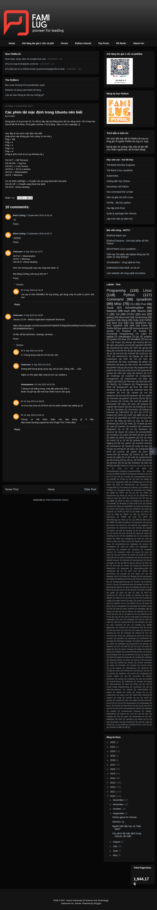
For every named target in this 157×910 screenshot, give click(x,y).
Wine (145, 520)
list (144, 398)
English (110, 381)
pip (122, 367)
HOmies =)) (118, 821)
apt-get (145, 348)
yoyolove (111, 320)
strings (138, 692)
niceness (110, 636)
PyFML (148, 320)
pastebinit (148, 641)
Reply (15, 224)
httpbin (109, 598)
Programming (142, 384)
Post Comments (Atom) (57, 500)
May (115, 855)
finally (111, 579)
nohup (119, 636)
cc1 (138, 536)
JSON (120, 415)
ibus (138, 598)
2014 (113, 778)
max (147, 619)
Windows (111, 390)
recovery (137, 660)
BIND (117, 474)
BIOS (125, 474)
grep (122, 365)
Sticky (126, 348)
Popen (112, 509)
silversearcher (115, 684)
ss (126, 457)
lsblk (129, 614)
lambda (136, 440)
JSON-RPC (144, 495)
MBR (139, 415)
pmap (109, 652)
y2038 (122, 725)
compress (135, 549)
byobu (115, 533)
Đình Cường (19, 215)
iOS (141, 437)
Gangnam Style (123, 490)
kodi (117, 609)
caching (110, 536)
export (125, 435)
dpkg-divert (111, 568)
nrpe (147, 636)
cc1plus (146, 536)
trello (139, 460)
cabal (138, 533)
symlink (129, 698)
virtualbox (135, 339)
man (121, 619)
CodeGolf (129, 376)
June (115, 850)
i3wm (130, 598)
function (137, 582)
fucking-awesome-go (121, 582)
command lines (141, 390)
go (137, 336)
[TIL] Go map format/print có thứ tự (21, 64)
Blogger (97, 903)
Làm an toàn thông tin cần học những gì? (24, 95)
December (118, 800)
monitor (125, 401)
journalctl (133, 606)
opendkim (120, 638)
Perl (141, 418)
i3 (124, 598)
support (110, 698)
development (138, 560)
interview (114, 398)
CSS (109, 356)
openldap (132, 638)
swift (133, 457)
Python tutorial (83, 43)
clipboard (134, 544)
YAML (130, 424)
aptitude (134, 525)
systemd (144, 404)
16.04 (131, 466)
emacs (132, 432)
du (122, 571)
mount (149, 627)
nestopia (127, 633)
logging (110, 443)
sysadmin (144, 299)
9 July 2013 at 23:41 (41, 364)
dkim (147, 563)
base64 (149, 528)
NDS (111, 506)
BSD (146, 339)
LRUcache (133, 498)
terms (109, 706)
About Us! (138, 43)
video (119, 373)
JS (135, 495)
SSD (145, 387)
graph (142, 590)
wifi (108, 466)
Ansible (139, 407)
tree (111, 708)
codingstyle (143, 547)
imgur (131, 601)
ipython (125, 398)
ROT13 (128, 512)
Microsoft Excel (136, 504)
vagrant (110, 407)
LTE (143, 498)
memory (114, 401)
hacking (140, 342)
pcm (118, 646)
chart (139, 539)
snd (147, 684)
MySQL (113, 384)
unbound (148, 708)
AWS (144, 468)
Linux (147, 290)
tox (131, 460)
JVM (108, 498)
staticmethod (143, 689)
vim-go (124, 463)
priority (140, 652)
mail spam (135, 617)
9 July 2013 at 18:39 (33, 350)
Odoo (119, 506)
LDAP (130, 415)
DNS (149, 345)
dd (139, 557)
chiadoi (137, 541)
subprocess (111, 695)
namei (146, 630)
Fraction (134, 487)
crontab (134, 393)
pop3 (132, 449)
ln (148, 611)
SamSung (111, 517)
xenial (109, 725)
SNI (134, 514)
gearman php (127, 584)
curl (146, 393)
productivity (129, 655)
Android (131, 353)
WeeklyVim (141, 323)
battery (112, 531)
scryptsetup (144, 673)
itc (125, 603)
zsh (115, 466)
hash (146, 593)
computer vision (124, 552)
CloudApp (118, 409)
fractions (139, 579)
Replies (19, 284)
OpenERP (129, 506)
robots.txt (144, 668)
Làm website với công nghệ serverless (126, 273)
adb (119, 522)
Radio (137, 512)
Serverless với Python (118, 186)
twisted (130, 708)
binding (129, 531)
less (146, 440)
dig (131, 563)
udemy (138, 708)
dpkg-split (125, 568)
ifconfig (146, 598)
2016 (113, 769)
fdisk (134, 435)
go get (116, 590)
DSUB (146, 479)
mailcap (146, 617)
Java (116, 498)
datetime (130, 557)
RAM (109, 387)
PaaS (138, 506)
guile (139, 351)
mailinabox (111, 619)
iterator (133, 603)
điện (120, 727)
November (118, 804)
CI (148, 407)
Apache (139, 373)
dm (108, 565)
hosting (138, 595)
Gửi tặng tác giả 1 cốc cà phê (38, 43)
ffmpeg (133, 576)
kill (127, 440)
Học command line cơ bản (120, 192)
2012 (113, 787)
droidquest (111, 571)
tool (145, 706)
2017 (113, 764)
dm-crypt (116, 565)
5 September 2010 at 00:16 (39, 215)
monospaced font (136, 627)
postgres (118, 652)
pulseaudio (112, 404)
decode (146, 557)
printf (109, 452)
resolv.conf (111, 454)
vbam (126, 717)
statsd (109, 692)
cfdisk (118, 539)
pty (139, 655)
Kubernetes (112, 175)
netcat (128, 446)
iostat (147, 601)
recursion (148, 660)
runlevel (126, 671)
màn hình (128, 630)
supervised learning (141, 695)
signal (149, 681)
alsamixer (138, 522)
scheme (148, 336)
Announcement (140, 328)
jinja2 (109, 606)
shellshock (129, 681)
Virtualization (124, 336)
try (123, 708)
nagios (138, 630)
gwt (129, 593)
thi (134, 706)
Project (118, 342)
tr (151, 706)
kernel (136, 398)
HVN (149, 381)
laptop (109, 611)
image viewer (120, 601)
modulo (122, 627)
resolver (133, 665)
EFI (147, 482)
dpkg (109, 351)
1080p (122, 466)
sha (140, 679)
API (131, 468)
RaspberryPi (122, 387)
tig (140, 706)
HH (130, 493)
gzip (138, 593)
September (119, 813)
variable (110, 717)
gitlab (112, 437)
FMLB (120, 381)
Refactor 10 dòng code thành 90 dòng (23, 90)
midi (150, 622)
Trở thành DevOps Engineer (121, 165)
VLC (130, 520)
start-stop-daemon (114, 689)
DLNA (122, 479)
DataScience (122, 356)
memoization (139, 622)
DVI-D (109, 482)
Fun (143, 304)
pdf (132, 646)
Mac (128, 501)
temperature (131, 703)
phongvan (121, 449)
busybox (134, 426)
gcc (117, 584)
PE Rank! (121, 43)
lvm (135, 614)
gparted (131, 437)
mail (126, 617)
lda (116, 611)
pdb (125, 646)
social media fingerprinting (118, 687)
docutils (145, 565)
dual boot (132, 571)
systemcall (144, 457)
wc (148, 719)
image (109, 601)
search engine (113, 676)
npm (146, 446)
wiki (140, 722)
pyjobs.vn (148, 655)
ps (111, 353)
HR (137, 493)
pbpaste (110, 646)
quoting (138, 657)
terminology (144, 703)
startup (129, 689)
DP (130, 479)
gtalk (150, 590)
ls (122, 614)
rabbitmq (148, 657)
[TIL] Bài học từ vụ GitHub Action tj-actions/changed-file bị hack (35, 69)
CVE (118, 477)
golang (110, 317)
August (117, 841)
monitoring (147, 365)
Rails (120, 421)
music (118, 630)
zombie (112, 727)
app (147, 522)
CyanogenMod (140, 477)
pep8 (147, 646)
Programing (116, 290)
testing (116, 460)
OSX (145, 359)
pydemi (110, 370)
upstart (110, 373)
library (130, 611)
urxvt (132, 714)
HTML (145, 493)
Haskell (110, 415)
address (128, 522)
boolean (121, 426)
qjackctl (120, 657)
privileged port (115, 655)
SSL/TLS (144, 514)
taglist (135, 700)
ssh (135, 370)
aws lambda (137, 528)
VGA (123, 520)
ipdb (108, 603)
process (121, 452)
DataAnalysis (131, 379)
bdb (120, 531)
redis (112, 663)
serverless (136, 676)
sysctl (146, 698)
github (119, 587)
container (111, 393)
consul (137, 552)
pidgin (139, 649)
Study (110, 307)
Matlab (110, 336)
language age (143, 609)
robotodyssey (131, 668)
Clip (108, 409)
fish (142, 435)
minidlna (138, 625)
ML (147, 415)
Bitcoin (142, 474)
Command (115, 299)
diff (125, 563)
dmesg (136, 565)
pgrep (109, 649)
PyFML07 (137, 509)
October (117, 809)
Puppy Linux (124, 509)
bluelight (145, 531)
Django (136, 356)
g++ (111, 584)
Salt (146, 421)
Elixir (145, 379)
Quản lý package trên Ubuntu (121, 213)
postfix (145, 401)
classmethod (120, 544)
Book (114, 323)
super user (124, 695)
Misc (118, 304)
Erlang (145, 409)
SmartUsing (141, 317)
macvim (118, 617)
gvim (121, 593)
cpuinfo (124, 555)
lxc (150, 398)
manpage (130, 619)
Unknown (18, 251)
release (131, 663)
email (117, 351)
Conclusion (133, 409)
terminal (120, 353)
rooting (109, 671)
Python (129, 295)
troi (117, 708)
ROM (120, 512)
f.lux (146, 574)
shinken (140, 681)
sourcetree (137, 687)
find (125, 351)
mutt (136, 401)
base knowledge (130, 362)
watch (140, 719)
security (124, 454)
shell (132, 325)
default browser (113, 560)
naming (110, 633)
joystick (144, 606)
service (136, 454)
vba (118, 717)
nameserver (115, 446)
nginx (112, 345)
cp (123, 429)
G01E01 (110, 490)
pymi (145, 452)
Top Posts (103, 43)
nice (147, 633)
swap (119, 698)
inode (139, 601)
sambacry (123, 673)
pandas (148, 351)
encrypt (123, 574)
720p (119, 468)
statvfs (119, 692)
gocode (134, 590)
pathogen (122, 644)
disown (138, 563)
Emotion (126, 331)
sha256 (149, 679)
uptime (123, 714)
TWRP (123, 517)
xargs (128, 373)
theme (117, 706)
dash (122, 557)
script (127, 370)
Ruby (136, 320)
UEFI (121, 424)
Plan (150, 418)
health (128, 595)
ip (121, 440)
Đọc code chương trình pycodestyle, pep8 (24, 85)
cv (148, 555)
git (132, 351)
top (124, 460)
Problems (126, 384)
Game (144, 325)
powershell (129, 652)
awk (112, 426)
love (117, 614)
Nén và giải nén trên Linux (120, 197)
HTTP (145, 412)
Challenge (115, 376)
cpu (115, 555)
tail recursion (146, 700)
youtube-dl (133, 725)
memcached (126, 622)
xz (116, 725)
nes (118, 633)
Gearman (138, 490)
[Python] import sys (116, 235)
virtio (120, 719)
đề (126, 727)
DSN (138, 479)
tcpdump (145, 370)
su (147, 692)
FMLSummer (130, 485)
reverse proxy (146, 665)
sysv (127, 700)
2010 (113, 796)
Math (126, 323)
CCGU (130, 314)
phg (116, 649)
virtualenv (135, 463)
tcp (121, 703)
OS (135, 359)
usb (139, 714)
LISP (124, 498)
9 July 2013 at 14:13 (33, 290)
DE (150, 477)
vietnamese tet (138, 717)
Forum (64, 43)
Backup (133, 474)
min (128, 625)
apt (127, 390)
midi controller (116, 625)
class (109, 544)
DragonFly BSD (121, 482)
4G (148, 466)
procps (130, 367)
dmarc (126, 565)
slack (127, 684)
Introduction (111, 495)
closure (145, 544)
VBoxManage (112, 520)
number (110, 638)
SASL (146, 512)
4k (108, 468)
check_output (112, 541)
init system (147, 395)
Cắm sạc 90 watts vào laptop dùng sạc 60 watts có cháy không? (128, 255)
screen (133, 673)
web (130, 407)
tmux (124, 339)
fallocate (110, 576)
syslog (109, 700)
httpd (118, 598)
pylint (111, 657)
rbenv (128, 660)
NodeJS (110, 418)
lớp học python (124, 443)
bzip (130, 533)
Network (112, 311)
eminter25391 (145, 432)
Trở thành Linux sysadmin (120, 170)
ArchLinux (143, 353)
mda (115, 622)
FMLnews (130, 381)
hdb (120, 595)
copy (146, 552)
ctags (141, 555)
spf (147, 687)
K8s (146, 356)
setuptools (131, 679)
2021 (113, 747)
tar (110, 703)
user (147, 714)
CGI (150, 474)
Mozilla (149, 504)
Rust (136, 387)
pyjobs (134, 452)
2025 (113, 742)
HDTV (121, 493)
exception (114, 435)
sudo (133, 404)
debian (145, 362)
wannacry (130, 719)
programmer (143, 367)
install (112, 440)
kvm (150, 342)
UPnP (145, 517)
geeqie (139, 584)
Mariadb (123, 504)
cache (146, 533)
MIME (112, 501)
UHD (134, 517)
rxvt (145, 671)
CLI (133, 304)
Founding (124, 487)
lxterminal (145, 614)
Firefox (110, 328)
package (110, 641)
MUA (120, 501)
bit (137, 531)
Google (149, 490)
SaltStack (111, 424)
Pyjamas (110, 512)
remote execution (144, 663)
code (122, 547)
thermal (126, 706)
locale (109, 614)
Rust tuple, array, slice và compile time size (25, 59)
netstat (138, 633)
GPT (136, 412)
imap (149, 437)
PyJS (146, 509)
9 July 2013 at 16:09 (33, 315)
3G (142, 466)
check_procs (126, 541)
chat (147, 539)
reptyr (112, 665)
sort (146, 454)
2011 (113, 791)
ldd (123, 611)
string (129, 692)
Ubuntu (141, 311)
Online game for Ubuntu (124, 817)
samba (112, 673)
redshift (121, 663)
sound (109, 457)
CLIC (149, 373)
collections (111, 549)
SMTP (126, 514)
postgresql (143, 449)
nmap (137, 446)
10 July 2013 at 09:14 (34, 415)
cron (123, 393)
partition (113, 367)
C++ (109, 342)
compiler (123, 549)
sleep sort (137, 684)
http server (133, 365)
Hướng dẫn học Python (118, 181)
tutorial (149, 460)
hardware (134, 395)
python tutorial (124, 345)
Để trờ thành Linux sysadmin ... (122, 249)
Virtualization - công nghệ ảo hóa (123, 262)
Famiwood (144, 485)
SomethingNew (134, 307)
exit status (135, 574)
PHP (133, 418)
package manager (124, 641)
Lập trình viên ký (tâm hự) (120, 218)
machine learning (144, 443)
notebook (130, 636)
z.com (143, 725)
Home (12, 43)
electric (145, 571)
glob (127, 587)
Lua (150, 498)
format (129, 579)
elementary (111, 574)
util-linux (113, 463)
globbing (136, 587)
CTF (111, 477)
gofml (121, 437)
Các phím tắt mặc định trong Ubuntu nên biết (126, 835)
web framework (128, 722)
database (111, 395)
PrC (112, 421)
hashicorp (111, 595)
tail (108, 460)
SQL (138, 421)
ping (147, 649)
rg (111, 668)
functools (148, 582)
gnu (144, 587)
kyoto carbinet (128, 609)
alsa (150, 424)
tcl (116, 703)
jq (151, 606)
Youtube (140, 424)
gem (147, 584)
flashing (120, 579)
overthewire (144, 638)
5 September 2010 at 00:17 (39, 233)
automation (111, 528)
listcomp (140, 611)
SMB (117, 514)
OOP (125, 359)
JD (129, 495)
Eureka (142, 331)
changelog (128, 539)
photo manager (127, 649)
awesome (124, 528)
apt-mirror (123, 525)
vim (144, 314)
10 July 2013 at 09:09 (34, 401)
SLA (108, 514)
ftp (108, 582)
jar (140, 603)
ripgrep (119, 668)
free (147, 579)
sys (138, 698)
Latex (144, 334)
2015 (113, 773)
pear (139, 646)
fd (118, 576)
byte (123, 533)
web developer (113, 722)
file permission (146, 576)
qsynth (129, 657)
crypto (132, 555)
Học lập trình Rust (116, 208)
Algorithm (139, 345)
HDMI (112, 493)
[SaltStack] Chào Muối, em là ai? (123, 267)
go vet (124, 590)
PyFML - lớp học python (119, 202)
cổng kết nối (111, 557)
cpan (109, 555)
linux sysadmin (114, 325)
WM (137, 520)
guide (112, 593)
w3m (146, 463)
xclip (147, 722)
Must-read (124, 317)
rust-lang (136, 671)
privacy (149, 652)
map (139, 619)
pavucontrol (134, 644)
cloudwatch (111, 547)
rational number (115, 660)
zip (150, 725)
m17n (109, 617)
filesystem (111, 365)
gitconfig (110, 587)
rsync (118, 671)
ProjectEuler (112, 362)
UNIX (135, 348)
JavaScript (115, 348)
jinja (147, 603)
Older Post (90, 489)
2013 (113, 782)
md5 (108, 622)
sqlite (118, 457)
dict (118, 563)
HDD (141, 381)
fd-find (124, 576)
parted (137, 641)
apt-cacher (111, 525)
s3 (151, 671)
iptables (117, 603)
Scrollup (153, 451)
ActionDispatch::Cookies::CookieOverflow (123, 471)
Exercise (110, 412)
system (113, 339)
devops (129, 342)
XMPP (112, 522)
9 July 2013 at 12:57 (33, 251)
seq (125, 676)
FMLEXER (124, 412)
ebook (121, 432)
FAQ (118, 485)
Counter (127, 477)
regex (124, 404)
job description (120, 606)
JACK (122, 495)
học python (123, 328)
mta (111, 630)
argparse (145, 525)
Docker (110, 331)
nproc (139, 636)
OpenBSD (122, 418)
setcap (120, 679)
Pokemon (148, 506)
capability (129, 536)
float (150, 435)
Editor (109, 485)
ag (121, 390)
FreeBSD (145, 487)
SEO (129, 421)
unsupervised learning (131, 711)
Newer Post (11, 489)
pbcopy (146, 644)
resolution (122, 665)
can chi (119, 536)
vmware (120, 407)
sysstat (118, 700)
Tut (12, 198)
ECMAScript (137, 482)
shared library (115, 681)
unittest (113, 711)
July (115, 846)
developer (143, 429)
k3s (111, 609)
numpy (110, 449)
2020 (113, 751)
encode (122, 395)
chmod (146, 541)
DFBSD (113, 479)
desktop (126, 560)
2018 (113, 760)
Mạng (124, 320)
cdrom (109, 539)
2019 (113, 755)
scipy (119, 370)
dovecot (110, 432)
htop (147, 595)
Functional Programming (120, 334)
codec (131, 547)
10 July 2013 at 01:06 (44, 384)
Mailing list (137, 501)
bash (127, 311)
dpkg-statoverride (141, 568)
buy (108, 533)
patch (112, 644)
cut (131, 429)
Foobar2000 (111, 487)
